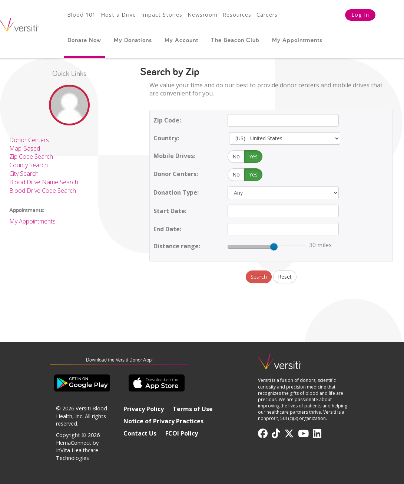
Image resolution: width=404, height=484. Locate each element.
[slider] (274, 247)
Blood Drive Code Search (42, 190)
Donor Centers (29, 140)
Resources (237, 14)
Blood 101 (81, 14)
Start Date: (169, 211)
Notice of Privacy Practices (163, 421)
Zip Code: (167, 120)
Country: (166, 138)
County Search (28, 165)
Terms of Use (193, 409)
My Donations (133, 40)
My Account (181, 40)
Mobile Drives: (174, 156)
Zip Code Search (31, 156)
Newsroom (203, 14)
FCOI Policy (181, 433)
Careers (267, 14)
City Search (24, 173)
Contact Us (139, 433)
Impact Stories (161, 14)
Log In (360, 14)
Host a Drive (118, 14)
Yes (253, 156)
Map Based (24, 148)
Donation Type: (176, 192)
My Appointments (297, 40)
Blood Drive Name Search (43, 182)
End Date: (167, 229)
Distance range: (176, 246)
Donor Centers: (175, 174)
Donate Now (84, 40)
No (236, 156)
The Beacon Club (235, 40)
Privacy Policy (143, 409)
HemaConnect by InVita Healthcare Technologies (77, 450)
